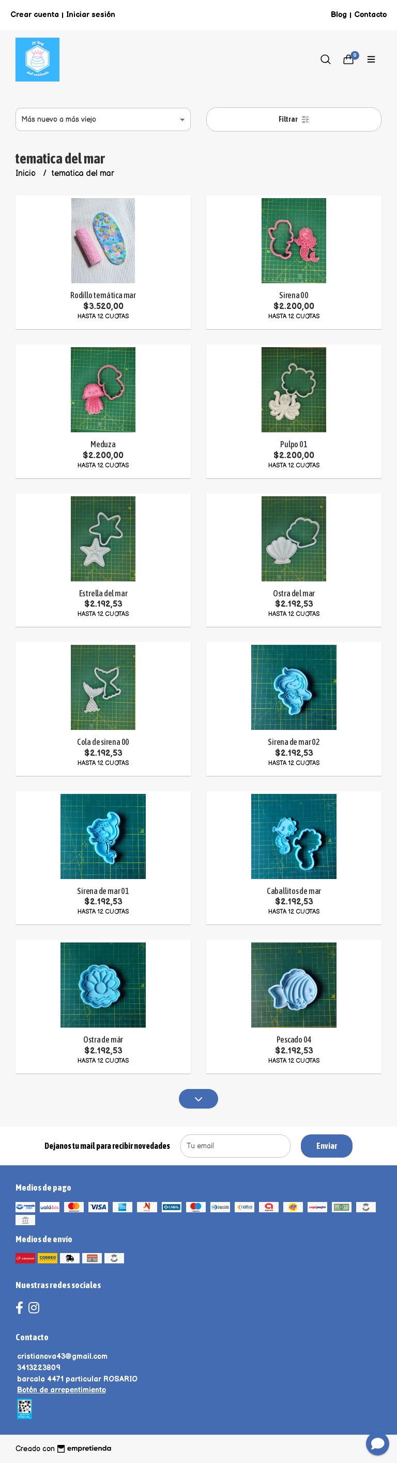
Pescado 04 (294, 1039)
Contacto (370, 14)
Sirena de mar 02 (294, 741)
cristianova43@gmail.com (62, 1356)
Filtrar (294, 119)
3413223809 (38, 1367)
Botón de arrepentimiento (61, 1390)
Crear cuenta (34, 14)
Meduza (103, 444)
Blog (339, 14)
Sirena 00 (294, 295)
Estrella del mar (103, 593)
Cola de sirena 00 (103, 741)
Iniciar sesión (90, 14)
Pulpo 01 (293, 444)
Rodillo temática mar (103, 295)
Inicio (27, 173)
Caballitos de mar (294, 891)
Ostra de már (103, 1039)
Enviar (326, 1145)
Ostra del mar (294, 593)
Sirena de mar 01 (103, 891)
